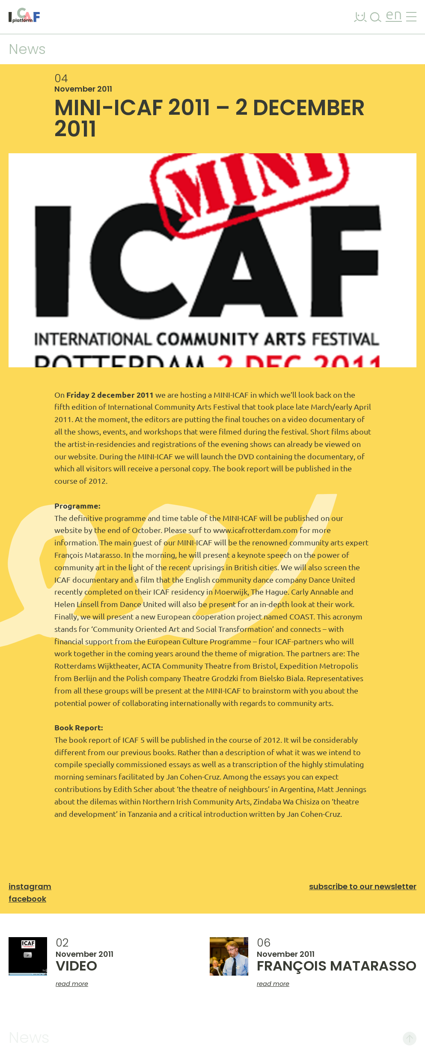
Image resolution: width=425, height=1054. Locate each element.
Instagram (30, 886)
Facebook (27, 898)
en (394, 15)
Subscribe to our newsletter (362, 886)
